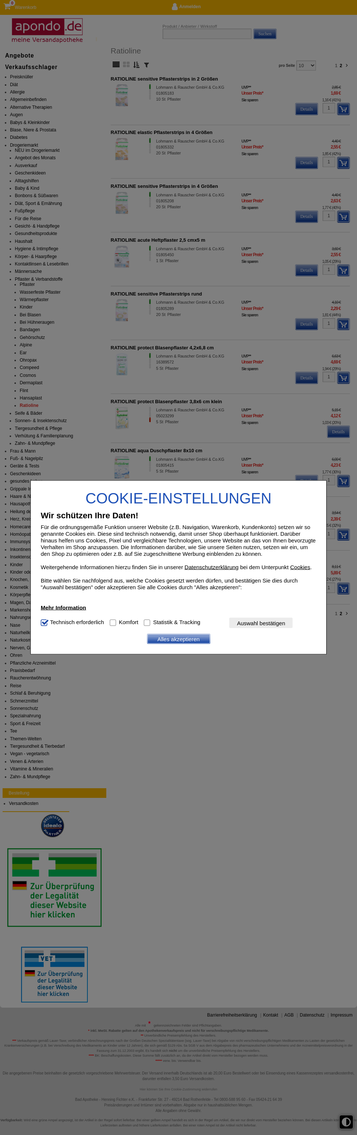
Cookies (300, 567)
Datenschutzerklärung (211, 567)
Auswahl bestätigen (261, 623)
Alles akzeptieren (178, 639)
